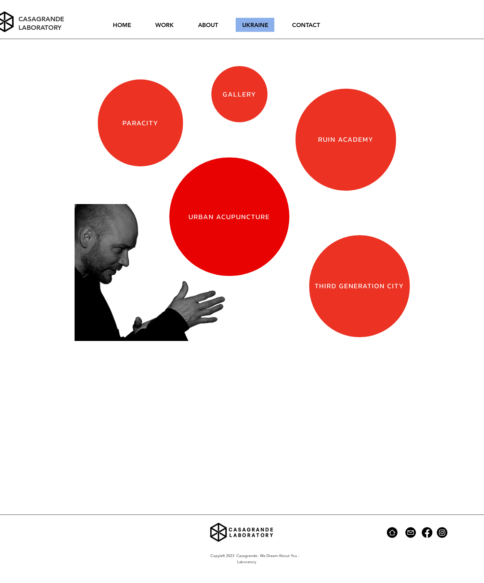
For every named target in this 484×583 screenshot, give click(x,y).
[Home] (392, 532)
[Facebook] (427, 532)
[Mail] (410, 532)
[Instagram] (442, 532)
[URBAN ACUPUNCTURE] (229, 216)
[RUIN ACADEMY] (346, 140)
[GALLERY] (239, 94)
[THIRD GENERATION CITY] (359, 286)
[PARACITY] (140, 122)
